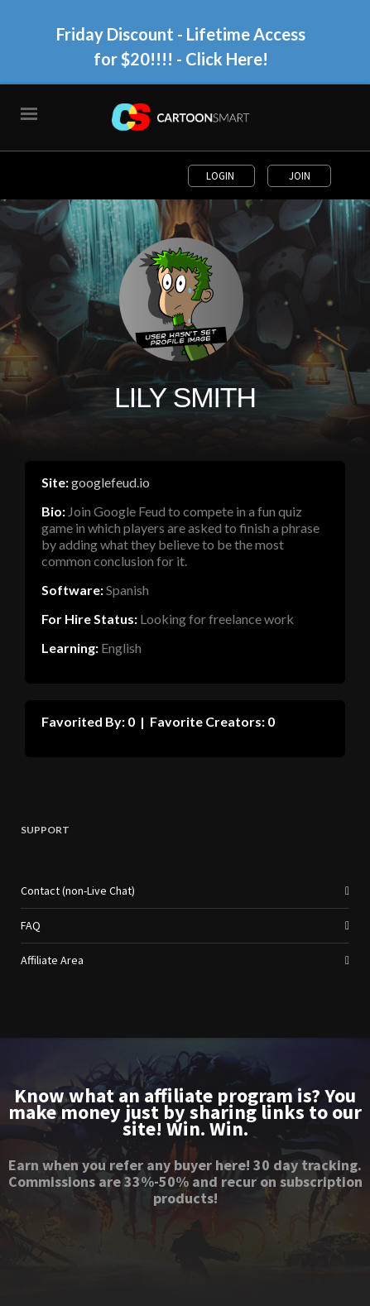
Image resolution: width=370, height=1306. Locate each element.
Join (299, 176)
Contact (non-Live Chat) (78, 890)
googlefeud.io (110, 482)
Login (221, 176)
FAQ (31, 925)
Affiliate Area (52, 960)
